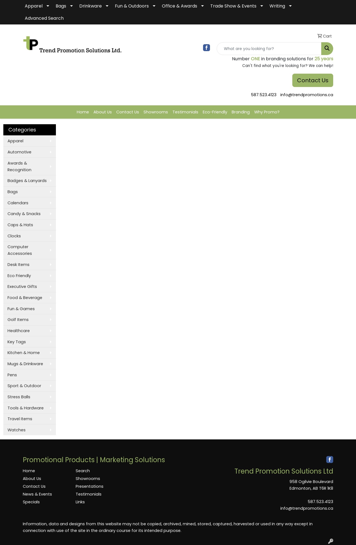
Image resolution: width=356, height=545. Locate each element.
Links (80, 502)
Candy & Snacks (24, 213)
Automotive (19, 152)
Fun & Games (21, 309)
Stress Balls (19, 397)
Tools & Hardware (26, 408)
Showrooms (156, 112)
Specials (31, 502)
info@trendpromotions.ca (306, 95)
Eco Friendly (19, 275)
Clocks (14, 236)
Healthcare (19, 331)
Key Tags (17, 342)
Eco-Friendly (215, 112)
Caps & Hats (20, 225)
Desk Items (18, 264)
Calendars (18, 203)
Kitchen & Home (24, 352)
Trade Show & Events (233, 6)
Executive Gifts (22, 286)
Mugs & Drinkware (25, 364)
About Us (102, 112)
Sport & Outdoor (24, 386)
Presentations (89, 486)
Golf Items (18, 319)
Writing (277, 6)
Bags (61, 6)
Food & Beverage (25, 297)
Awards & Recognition (19, 166)
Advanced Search (44, 18)
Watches (17, 430)
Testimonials (185, 112)
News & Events (37, 494)
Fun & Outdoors (132, 6)
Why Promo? (267, 112)
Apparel (34, 6)
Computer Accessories (20, 250)
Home (83, 112)
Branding (241, 112)
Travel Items (20, 419)
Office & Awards (179, 6)
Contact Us (312, 80)
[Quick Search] (269, 48)
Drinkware (90, 6)
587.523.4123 (263, 95)
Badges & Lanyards (27, 180)
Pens (12, 375)
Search (83, 471)
